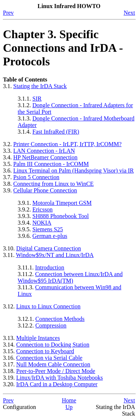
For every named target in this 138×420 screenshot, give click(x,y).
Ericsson (42, 209)
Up (69, 407)
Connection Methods (60, 319)
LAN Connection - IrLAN (44, 151)
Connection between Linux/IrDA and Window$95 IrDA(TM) (70, 277)
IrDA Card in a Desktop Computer (57, 384)
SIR (37, 98)
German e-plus (49, 236)
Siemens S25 (47, 229)
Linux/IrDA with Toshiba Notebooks (59, 377)
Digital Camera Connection (48, 248)
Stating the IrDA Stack (40, 86)
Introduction (49, 267)
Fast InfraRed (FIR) (55, 131)
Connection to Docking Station (52, 344)
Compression (50, 325)
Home (69, 400)
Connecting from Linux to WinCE (53, 184)
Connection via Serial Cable (49, 358)
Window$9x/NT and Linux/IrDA (54, 255)
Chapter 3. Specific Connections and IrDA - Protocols (63, 48)
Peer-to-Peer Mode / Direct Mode (55, 371)
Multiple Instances (38, 338)
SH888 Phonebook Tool (60, 216)
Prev (8, 13)
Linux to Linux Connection (48, 306)
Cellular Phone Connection (45, 190)
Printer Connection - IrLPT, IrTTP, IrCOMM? (67, 144)
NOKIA (42, 223)
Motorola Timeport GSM (62, 203)
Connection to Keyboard (45, 351)
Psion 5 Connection (36, 177)
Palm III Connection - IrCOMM (51, 164)
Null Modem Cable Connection (53, 364)
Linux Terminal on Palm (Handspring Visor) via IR (73, 170)
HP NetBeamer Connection (45, 157)
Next (129, 13)
